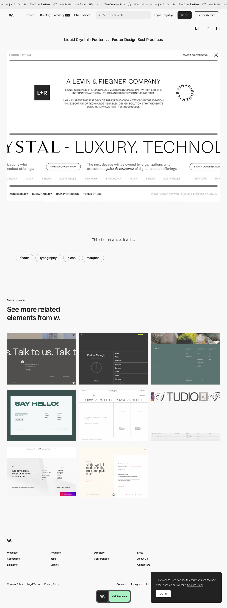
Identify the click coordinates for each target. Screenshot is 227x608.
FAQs (140, 552)
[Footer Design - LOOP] (41, 471)
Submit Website (206, 14)
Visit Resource (119, 596)
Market (86, 14)
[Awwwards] (11, 15)
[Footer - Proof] (185, 359)
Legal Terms (33, 584)
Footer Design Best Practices (137, 40)
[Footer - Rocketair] (113, 359)
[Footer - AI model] (113, 415)
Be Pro (184, 14)
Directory (45, 14)
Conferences (101, 558)
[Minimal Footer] (41, 359)
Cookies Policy (15, 584)
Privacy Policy (51, 584)
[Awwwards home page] (102, 596)
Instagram (136, 584)
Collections (13, 558)
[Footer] (41, 415)
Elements (12, 564)
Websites (12, 552)
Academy (62, 14)
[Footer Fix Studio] (185, 415)
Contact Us (143, 564)
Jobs (76, 14)
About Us (142, 558)
